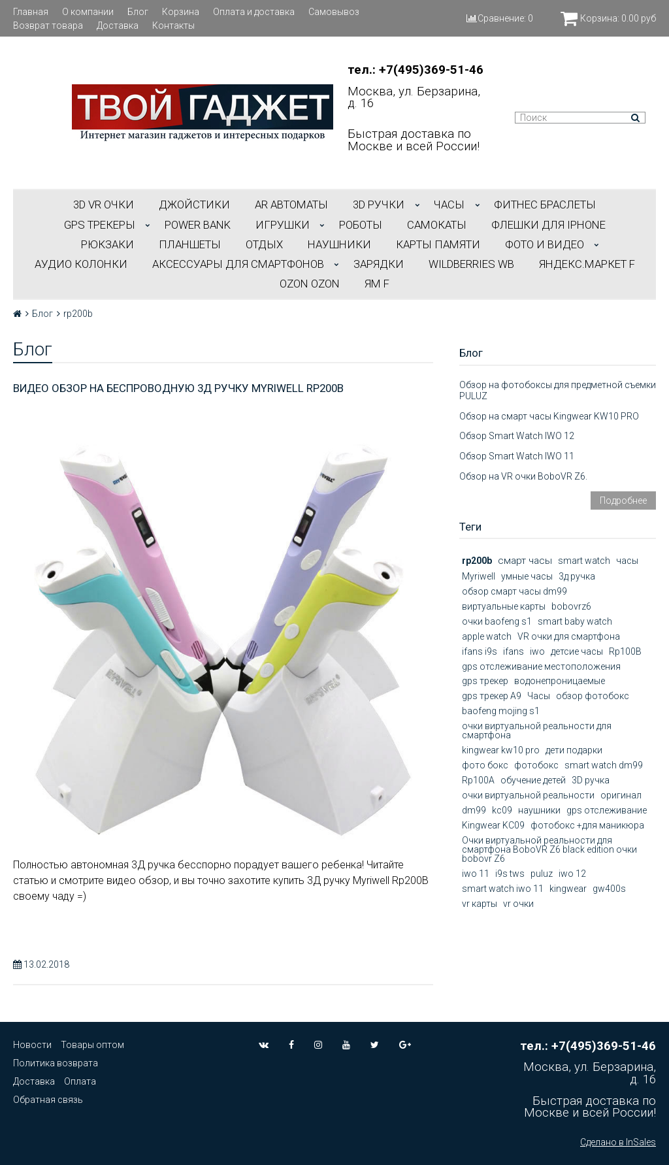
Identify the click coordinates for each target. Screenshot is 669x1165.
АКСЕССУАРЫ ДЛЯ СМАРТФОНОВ (238, 264)
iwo (537, 651)
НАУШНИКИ (339, 244)
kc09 (502, 810)
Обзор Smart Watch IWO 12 (516, 436)
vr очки (518, 903)
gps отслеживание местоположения (541, 666)
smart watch (584, 560)
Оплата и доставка (254, 11)
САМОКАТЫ (436, 224)
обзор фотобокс (592, 696)
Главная (30, 11)
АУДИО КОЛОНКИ (81, 264)
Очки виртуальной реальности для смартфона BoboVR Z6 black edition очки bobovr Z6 (549, 849)
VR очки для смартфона (568, 636)
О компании (88, 11)
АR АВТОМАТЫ (291, 204)
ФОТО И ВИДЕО (544, 244)
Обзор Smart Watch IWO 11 (516, 456)
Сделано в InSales (618, 1142)
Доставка (118, 25)
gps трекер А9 (491, 696)
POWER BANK (198, 224)
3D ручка (591, 780)
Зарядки (378, 264)
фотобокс (536, 765)
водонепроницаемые (559, 681)
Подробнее (623, 500)
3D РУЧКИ (378, 204)
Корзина (180, 11)
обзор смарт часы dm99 (514, 591)
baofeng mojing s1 (501, 711)
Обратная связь (48, 1099)
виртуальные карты (504, 606)
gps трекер (485, 681)
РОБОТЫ (360, 224)
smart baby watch (575, 621)
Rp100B (625, 651)
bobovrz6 (571, 606)
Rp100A (478, 780)
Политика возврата (55, 1063)
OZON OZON (310, 283)
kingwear (568, 888)
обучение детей (533, 780)
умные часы (527, 576)
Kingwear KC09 (493, 825)
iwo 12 (572, 873)
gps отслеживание (606, 810)
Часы (538, 696)
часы (627, 560)
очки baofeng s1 (497, 621)
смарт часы (525, 560)
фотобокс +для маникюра (587, 825)
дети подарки (574, 750)
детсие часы (577, 651)
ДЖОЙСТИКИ (194, 204)
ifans (513, 651)
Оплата (80, 1081)
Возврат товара (48, 25)
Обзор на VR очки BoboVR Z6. (523, 476)
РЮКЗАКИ (107, 244)
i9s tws (510, 873)
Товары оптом (92, 1045)
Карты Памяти (438, 244)
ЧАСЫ (449, 204)
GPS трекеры (99, 224)
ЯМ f (377, 283)
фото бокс (485, 765)
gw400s (609, 888)
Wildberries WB (471, 264)
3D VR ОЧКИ (103, 204)
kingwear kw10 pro (501, 750)
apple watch (487, 636)
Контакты (173, 25)
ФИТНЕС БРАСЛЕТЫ (545, 204)
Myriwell (478, 576)
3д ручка (577, 576)
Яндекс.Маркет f (587, 264)
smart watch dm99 (603, 765)
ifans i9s (479, 651)
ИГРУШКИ (282, 224)
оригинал (621, 795)
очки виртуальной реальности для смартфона (537, 730)
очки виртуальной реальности (528, 795)
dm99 (474, 810)
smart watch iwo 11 (503, 888)
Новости (32, 1045)
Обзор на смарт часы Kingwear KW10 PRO (549, 416)
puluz (541, 873)
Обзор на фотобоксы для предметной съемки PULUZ (557, 390)
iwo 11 (475, 873)
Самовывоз (333, 11)
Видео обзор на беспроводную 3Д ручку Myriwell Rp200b (178, 388)
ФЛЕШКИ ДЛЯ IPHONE (548, 224)
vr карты (479, 903)
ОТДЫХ (264, 244)
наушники (539, 810)
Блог (137, 11)
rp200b (477, 560)
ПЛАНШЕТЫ (190, 244)
